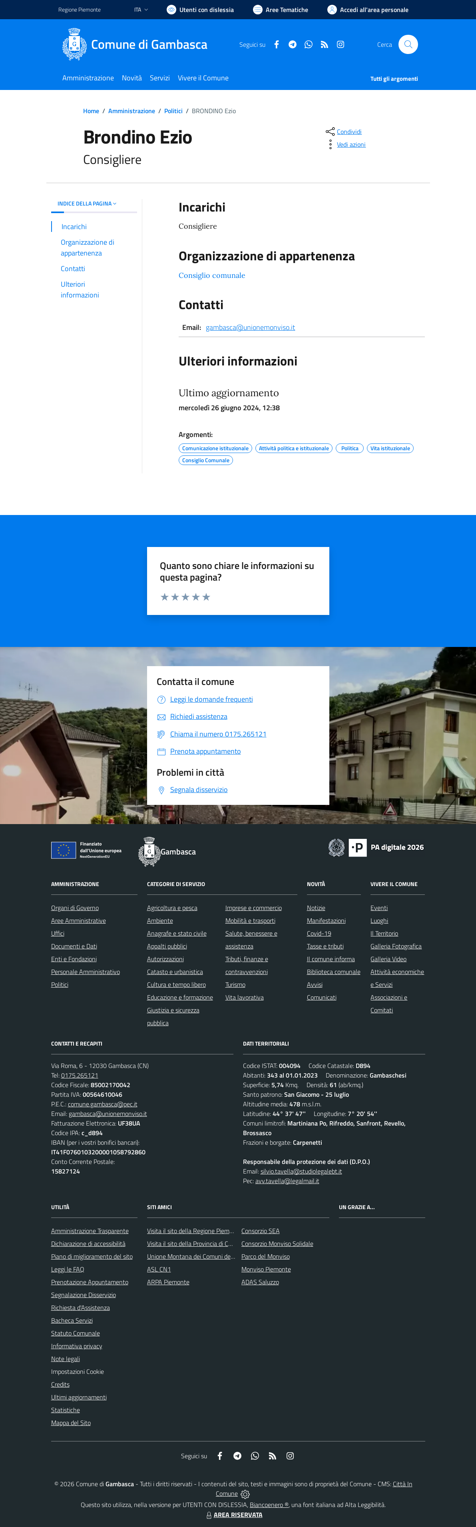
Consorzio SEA (260, 1231)
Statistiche (65, 1410)
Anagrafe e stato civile (177, 933)
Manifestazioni (326, 920)
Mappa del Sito (71, 1422)
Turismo (235, 984)
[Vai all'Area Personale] (368, 9)
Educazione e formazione (180, 997)
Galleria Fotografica (396, 946)
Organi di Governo (75, 907)
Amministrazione (131, 111)
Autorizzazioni (165, 959)
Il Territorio (384, 933)
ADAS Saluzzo (260, 1282)
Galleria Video (388, 959)
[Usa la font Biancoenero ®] (200, 9)
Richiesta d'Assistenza (80, 1307)
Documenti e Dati (74, 946)
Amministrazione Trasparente (90, 1231)
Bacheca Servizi (72, 1320)
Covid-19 (319, 933)
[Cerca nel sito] (408, 44)
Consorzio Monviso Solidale (277, 1243)
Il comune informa (331, 959)
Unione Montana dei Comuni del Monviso (201, 1256)
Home (91, 111)
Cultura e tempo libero (176, 984)
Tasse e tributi (325, 946)
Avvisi (315, 984)
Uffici (57, 933)
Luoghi (379, 920)
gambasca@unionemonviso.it (250, 327)
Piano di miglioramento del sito (92, 1256)
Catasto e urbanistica (175, 971)
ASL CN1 (159, 1269)
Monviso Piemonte (266, 1269)
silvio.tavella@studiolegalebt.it (301, 1171)
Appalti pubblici (167, 946)
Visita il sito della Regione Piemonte (194, 1231)
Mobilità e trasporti (250, 920)
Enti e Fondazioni (74, 959)
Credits (60, 1384)
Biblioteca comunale (333, 971)
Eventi (379, 907)
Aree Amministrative (78, 920)
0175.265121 (79, 1075)
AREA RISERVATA (233, 1514)
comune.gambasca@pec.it (102, 1104)
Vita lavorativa (244, 997)
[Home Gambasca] (137, 44)
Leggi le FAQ (67, 1269)
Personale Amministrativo (85, 971)
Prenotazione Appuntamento (89, 1282)
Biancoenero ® (269, 1504)
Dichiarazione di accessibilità (88, 1243)
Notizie (316, 907)
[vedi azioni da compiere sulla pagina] (345, 144)
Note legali (65, 1358)
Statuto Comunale (75, 1333)
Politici (173, 111)
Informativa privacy (76, 1346)
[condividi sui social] (343, 131)
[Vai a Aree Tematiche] (280, 9)
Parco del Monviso (265, 1256)
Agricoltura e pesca (172, 907)
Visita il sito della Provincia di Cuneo (194, 1243)
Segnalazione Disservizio (83, 1294)
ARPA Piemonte (168, 1282)
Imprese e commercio (253, 907)
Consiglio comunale (212, 275)
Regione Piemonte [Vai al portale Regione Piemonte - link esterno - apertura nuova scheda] (79, 9)
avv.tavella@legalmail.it (287, 1181)
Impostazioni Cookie (77, 1371)
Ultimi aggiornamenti (79, 1397)
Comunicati (322, 997)
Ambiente (160, 920)
